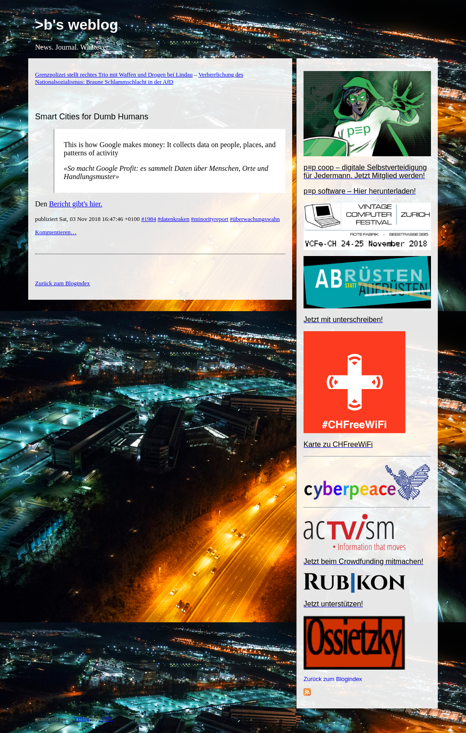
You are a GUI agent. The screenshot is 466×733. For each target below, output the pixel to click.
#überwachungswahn (255, 218)
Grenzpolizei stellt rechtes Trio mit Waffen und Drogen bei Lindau (113, 74)
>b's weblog (76, 24)
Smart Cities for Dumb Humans (91, 116)
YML (107, 718)
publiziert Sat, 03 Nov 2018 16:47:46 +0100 (88, 218)
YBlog (82, 718)
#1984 (148, 218)
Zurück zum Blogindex (333, 679)
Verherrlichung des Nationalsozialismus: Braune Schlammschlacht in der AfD (139, 78)
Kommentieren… (55, 232)
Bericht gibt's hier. (75, 204)
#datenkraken (173, 218)
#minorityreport (209, 218)
